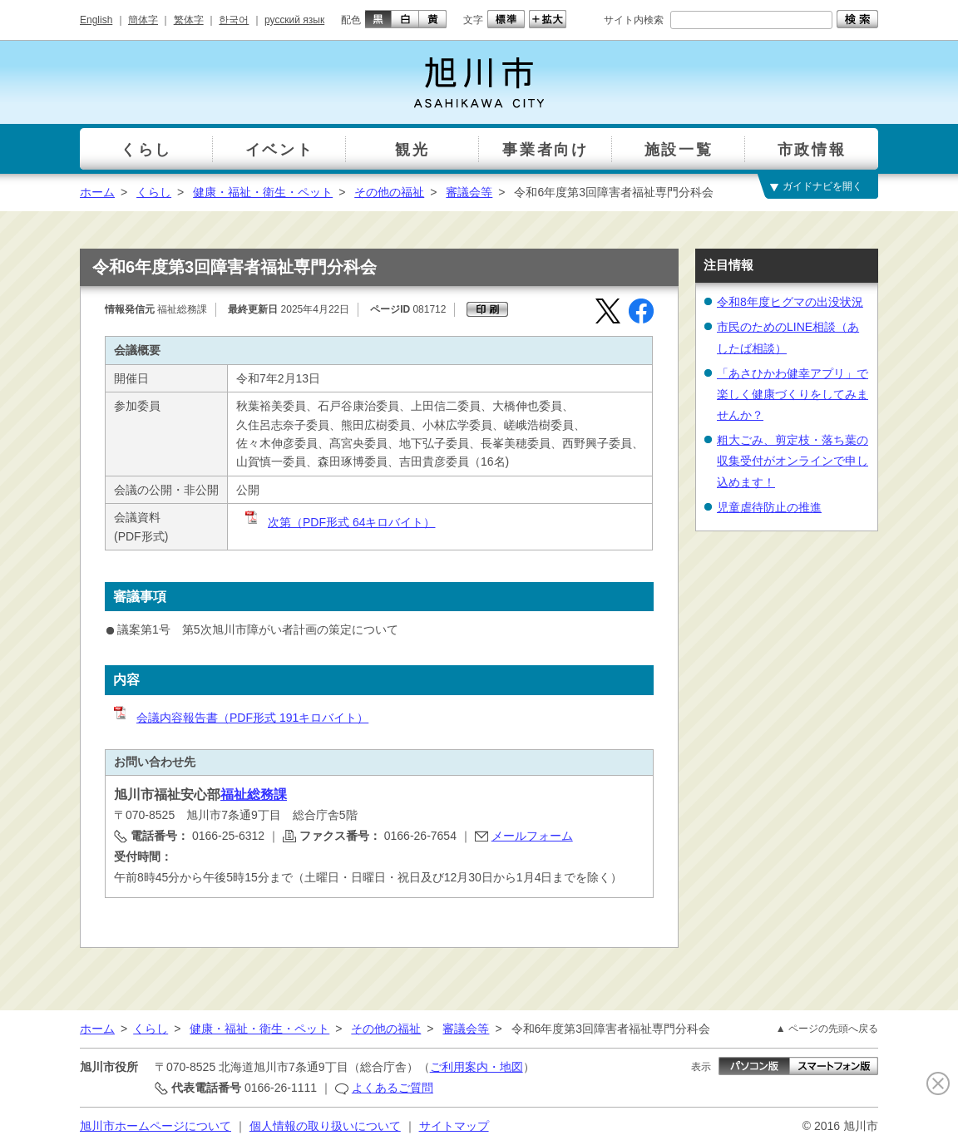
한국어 (234, 20)
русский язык (294, 20)
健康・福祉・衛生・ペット (263, 192)
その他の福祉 (389, 192)
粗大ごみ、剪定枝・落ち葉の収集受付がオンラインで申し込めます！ (792, 460)
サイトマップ (454, 1126)
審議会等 (469, 192)
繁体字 (189, 20)
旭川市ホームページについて (155, 1126)
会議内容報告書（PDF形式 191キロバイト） (239, 717)
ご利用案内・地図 (476, 1066)
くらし (153, 192)
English (96, 20)
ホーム (97, 192)
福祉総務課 (253, 794)
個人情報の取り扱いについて (325, 1126)
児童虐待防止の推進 (769, 507)
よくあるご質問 (392, 1087)
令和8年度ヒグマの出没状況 (790, 301)
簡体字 (143, 20)
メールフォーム (532, 835)
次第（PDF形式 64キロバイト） (339, 522)
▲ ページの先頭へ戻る (827, 1028)
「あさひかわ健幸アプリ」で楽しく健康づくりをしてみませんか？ (792, 394)
